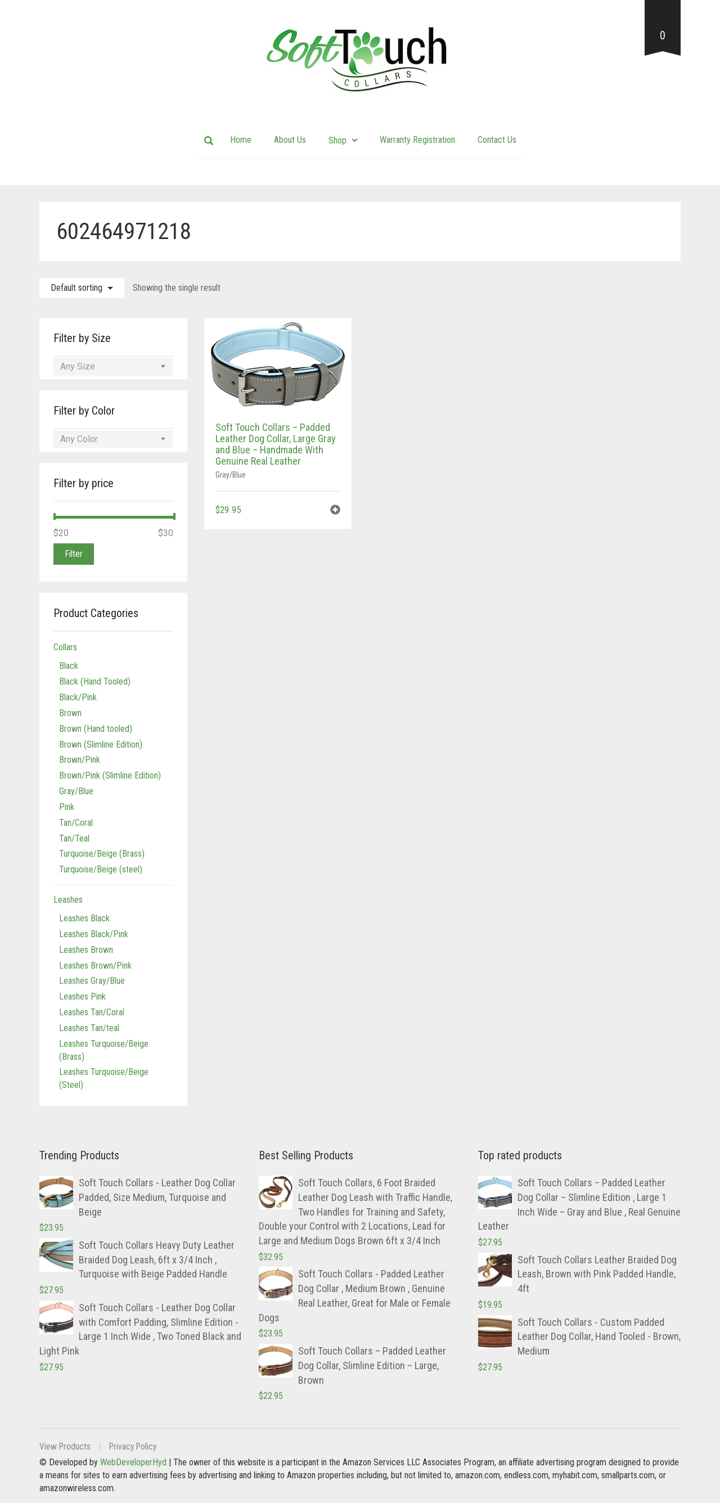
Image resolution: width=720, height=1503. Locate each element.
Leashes (68, 899)
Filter (74, 553)
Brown (70, 713)
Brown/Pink (79, 759)
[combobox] (113, 367)
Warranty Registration (417, 139)
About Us (290, 139)
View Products (65, 1446)
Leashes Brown (86, 949)
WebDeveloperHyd (133, 1462)
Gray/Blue (230, 474)
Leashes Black (84, 918)
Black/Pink (78, 697)
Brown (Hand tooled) (95, 728)
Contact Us (497, 139)
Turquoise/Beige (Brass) (102, 853)
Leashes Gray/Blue (92, 980)
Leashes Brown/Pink (95, 965)
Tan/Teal (74, 838)
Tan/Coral (76, 822)
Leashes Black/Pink (93, 934)
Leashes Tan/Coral (91, 1012)
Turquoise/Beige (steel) (100, 869)
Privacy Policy (135, 1446)
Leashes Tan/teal (89, 1028)
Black (68, 665)
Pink (66, 807)
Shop (337, 140)
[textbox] (113, 367)
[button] (335, 511)
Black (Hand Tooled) (94, 681)
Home (240, 139)
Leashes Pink (82, 996)
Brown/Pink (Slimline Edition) (110, 775)
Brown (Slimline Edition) (100, 744)
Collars (65, 647)
